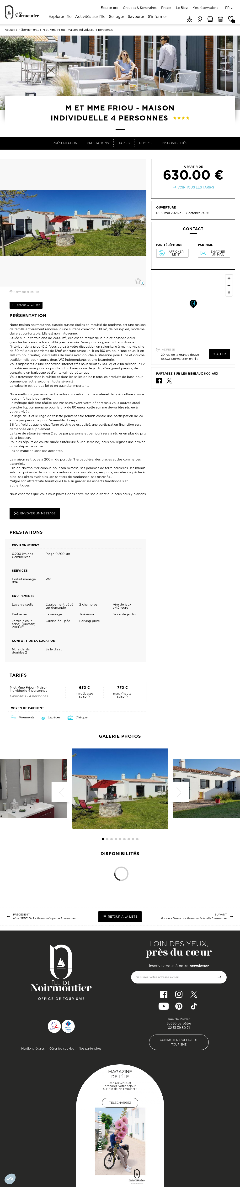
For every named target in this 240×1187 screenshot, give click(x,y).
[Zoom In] (229, 278)
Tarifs (124, 143)
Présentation (65, 143)
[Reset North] (229, 292)
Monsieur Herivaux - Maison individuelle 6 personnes (193, 918)
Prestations (98, 143)
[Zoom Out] (229, 285)
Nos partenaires (90, 1048)
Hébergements (28, 29)
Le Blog (182, 7)
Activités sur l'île (90, 17)
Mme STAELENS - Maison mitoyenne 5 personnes (44, 918)
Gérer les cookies (61, 1048)
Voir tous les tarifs (195, 187)
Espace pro (109, 7)
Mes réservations (205, 7)
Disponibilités (174, 143)
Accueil (10, 29)
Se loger (116, 17)
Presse (166, 7)
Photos (145, 143)
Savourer (136, 17)
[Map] (193, 308)
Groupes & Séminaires (139, 7)
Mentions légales (33, 1048)
